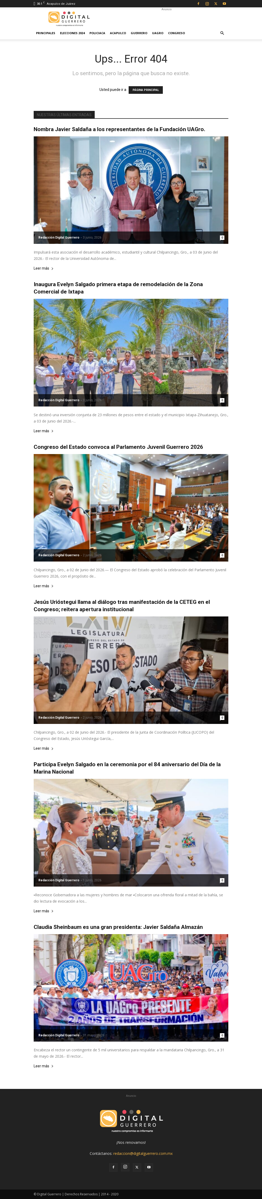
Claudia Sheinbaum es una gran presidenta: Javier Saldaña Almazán (118, 927)
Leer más (44, 268)
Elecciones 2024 (72, 33)
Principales (45, 33)
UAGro (157, 33)
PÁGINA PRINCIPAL (146, 90)
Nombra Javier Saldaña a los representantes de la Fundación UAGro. (119, 129)
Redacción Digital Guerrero (58, 237)
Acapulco (118, 33)
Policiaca (97, 33)
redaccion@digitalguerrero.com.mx (143, 1153)
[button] (222, 33)
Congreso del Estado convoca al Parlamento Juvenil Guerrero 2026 (118, 447)
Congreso (176, 33)
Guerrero (139, 33)
